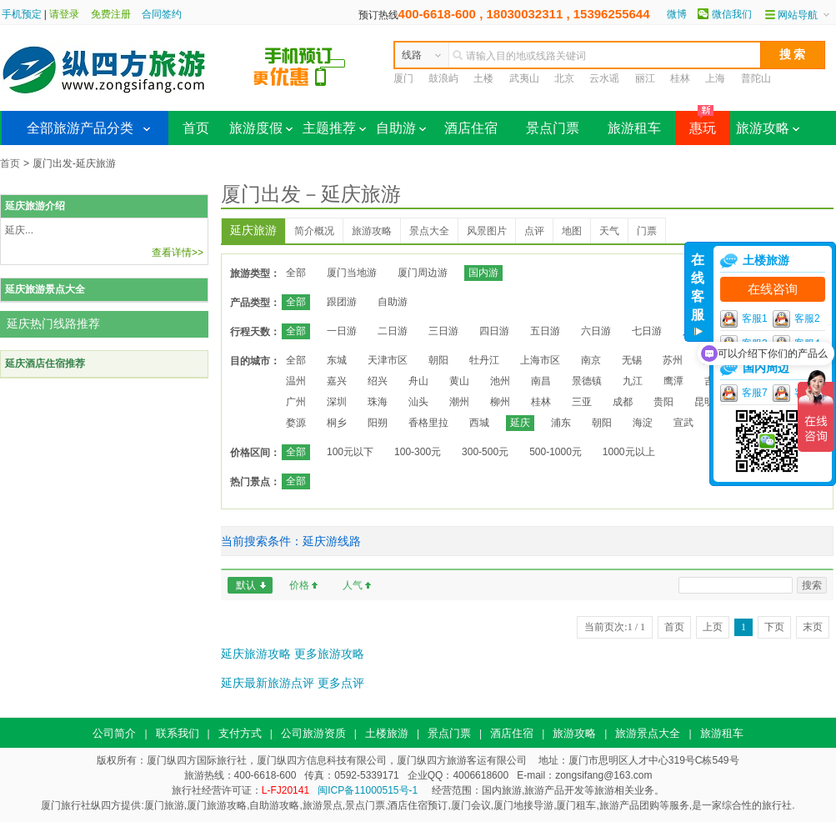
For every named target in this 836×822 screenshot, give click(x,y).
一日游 (342, 331)
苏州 (673, 360)
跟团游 (342, 302)
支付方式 (240, 733)
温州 (296, 381)
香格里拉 (428, 423)
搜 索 (792, 54)
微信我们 (732, 14)
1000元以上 (629, 452)
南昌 (541, 381)
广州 (296, 402)
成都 (623, 402)
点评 (534, 231)
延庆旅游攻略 (256, 653)
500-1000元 (555, 452)
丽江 (645, 78)
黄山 (459, 381)
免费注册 (111, 14)
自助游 (401, 128)
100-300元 (417, 452)
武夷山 (524, 78)
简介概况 (314, 231)
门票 (647, 231)
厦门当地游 (352, 272)
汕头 (418, 402)
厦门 (403, 78)
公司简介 (114, 733)
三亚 (582, 402)
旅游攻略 (767, 128)
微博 (677, 14)
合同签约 (162, 14)
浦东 (561, 423)
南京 (591, 360)
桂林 (680, 78)
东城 (337, 360)
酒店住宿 (471, 128)
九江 (633, 381)
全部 (296, 272)
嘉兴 (337, 381)
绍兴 (378, 381)
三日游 (443, 331)
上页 (713, 627)
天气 (609, 231)
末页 (813, 627)
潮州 (459, 402)
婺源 (296, 423)
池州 (500, 381)
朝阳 (438, 360)
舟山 (418, 381)
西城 (479, 423)
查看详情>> (177, 252)
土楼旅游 (386, 733)
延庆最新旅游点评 (267, 682)
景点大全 (429, 231)
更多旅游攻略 (329, 653)
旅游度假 (261, 128)
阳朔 (378, 423)
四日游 (494, 331)
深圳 (337, 402)
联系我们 (177, 733)
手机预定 (22, 14)
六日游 (596, 331)
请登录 (64, 14)
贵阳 (663, 402)
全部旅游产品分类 (80, 128)
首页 (196, 128)
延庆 (520, 423)
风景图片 (487, 231)
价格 (299, 585)
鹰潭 (673, 381)
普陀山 (756, 78)
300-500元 (485, 452)
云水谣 (604, 78)
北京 (564, 78)
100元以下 (350, 452)
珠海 (378, 402)
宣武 (683, 423)
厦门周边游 (423, 272)
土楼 (483, 78)
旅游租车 (634, 128)
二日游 (393, 331)
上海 (715, 78)
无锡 (632, 360)
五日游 (545, 331)
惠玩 (695, 123)
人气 (353, 585)
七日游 (647, 331)
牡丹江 (484, 360)
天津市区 (388, 360)
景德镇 (587, 381)
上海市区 (540, 360)
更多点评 (341, 682)
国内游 (483, 272)
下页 (774, 627)
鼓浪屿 (443, 78)
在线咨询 (773, 289)
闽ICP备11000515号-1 (368, 790)
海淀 (643, 423)
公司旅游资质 (313, 733)
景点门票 (552, 128)
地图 (572, 231)
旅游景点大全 (647, 733)
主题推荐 (334, 128)
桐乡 (337, 423)
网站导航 (798, 15)
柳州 (500, 402)
